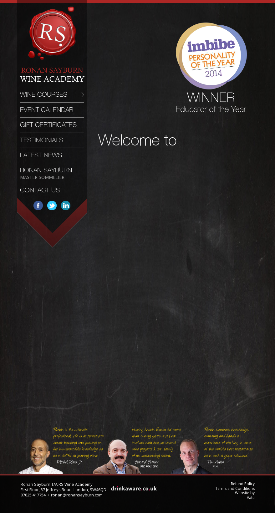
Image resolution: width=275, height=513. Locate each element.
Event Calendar (46, 110)
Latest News (41, 155)
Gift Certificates (48, 125)
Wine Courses (43, 94)
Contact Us (40, 190)
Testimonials (41, 140)
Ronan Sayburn (46, 173)
